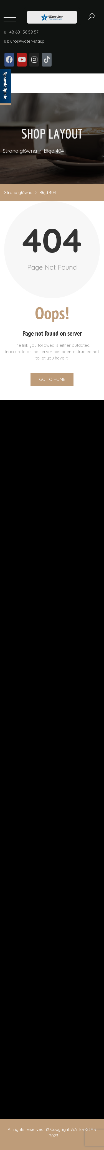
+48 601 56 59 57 (21, 34)
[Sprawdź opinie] (5, 87)
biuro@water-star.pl (24, 44)
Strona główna (20, 152)
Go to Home (52, 379)
